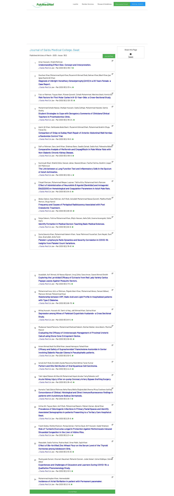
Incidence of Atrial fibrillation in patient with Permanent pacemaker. (70, 481)
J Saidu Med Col (44, 68)
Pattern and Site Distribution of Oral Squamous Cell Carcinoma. (67, 366)
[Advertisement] (87, 27)
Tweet (130, 57)
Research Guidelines (105, 4)
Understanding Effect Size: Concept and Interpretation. (64, 64)
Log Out (75, 4)
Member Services (88, 4)
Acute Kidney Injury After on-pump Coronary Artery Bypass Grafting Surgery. (74, 379)
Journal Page (109, 56)
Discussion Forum (122, 4)
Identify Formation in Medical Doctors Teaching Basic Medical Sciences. (71, 224)
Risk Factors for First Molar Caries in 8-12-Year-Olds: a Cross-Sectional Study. (74, 97)
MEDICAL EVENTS (137, 4)
